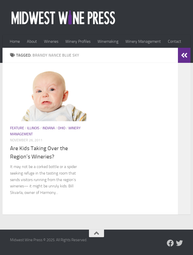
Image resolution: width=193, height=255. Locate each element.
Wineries (51, 41)
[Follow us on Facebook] (170, 243)
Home (15, 41)
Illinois (33, 128)
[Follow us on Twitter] (179, 243)
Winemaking (108, 41)
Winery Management (143, 41)
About (32, 41)
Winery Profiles (77, 41)
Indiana (48, 128)
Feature (17, 128)
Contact (174, 41)
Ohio (61, 128)
